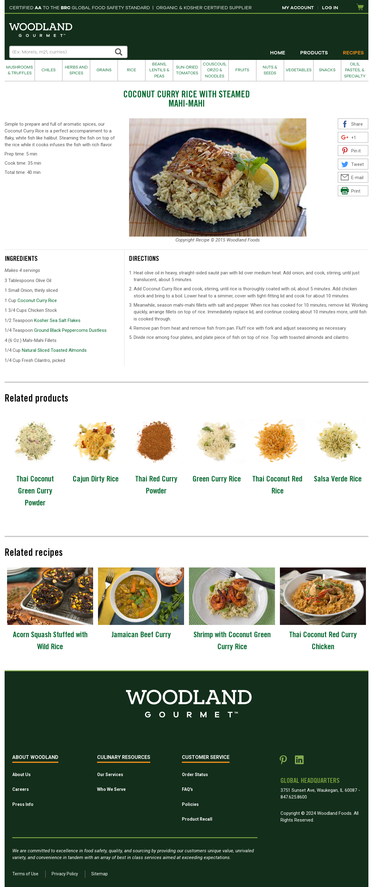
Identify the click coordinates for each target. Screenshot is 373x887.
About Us (21, 774)
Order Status (195, 774)
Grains (104, 70)
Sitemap (99, 873)
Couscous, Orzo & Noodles (214, 70)
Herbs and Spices (76, 70)
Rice (131, 70)
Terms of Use (25, 873)
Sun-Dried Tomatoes (187, 70)
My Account (298, 8)
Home (277, 52)
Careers (20, 789)
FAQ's (187, 789)
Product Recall (197, 819)
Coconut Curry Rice (37, 300)
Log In (330, 8)
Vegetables (299, 70)
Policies (190, 804)
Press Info (22, 804)
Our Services (110, 774)
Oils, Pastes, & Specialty (355, 70)
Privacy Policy (65, 873)
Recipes (353, 52)
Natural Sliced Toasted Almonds (54, 350)
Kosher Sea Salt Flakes (57, 320)
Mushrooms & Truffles (19, 70)
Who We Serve (111, 789)
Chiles (48, 70)
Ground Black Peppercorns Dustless (70, 330)
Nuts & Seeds (270, 70)
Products (314, 52)
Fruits (242, 70)
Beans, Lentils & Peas (159, 70)
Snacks (327, 70)
